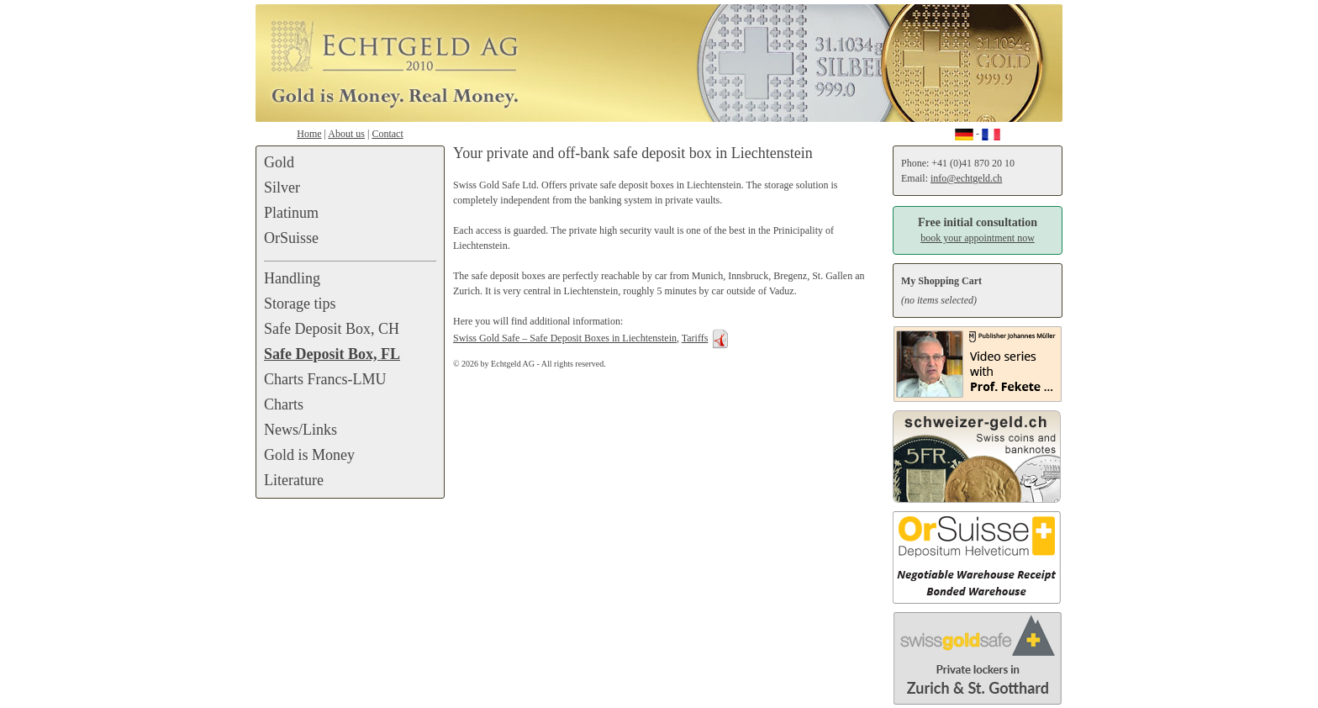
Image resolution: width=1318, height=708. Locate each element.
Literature (294, 480)
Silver (282, 187)
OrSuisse (291, 238)
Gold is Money (309, 454)
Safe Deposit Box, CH (331, 328)
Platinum (291, 212)
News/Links (300, 429)
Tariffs (695, 338)
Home (309, 134)
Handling (292, 278)
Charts (283, 404)
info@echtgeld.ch (966, 178)
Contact (387, 134)
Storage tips (300, 303)
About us (346, 134)
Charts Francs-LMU (325, 379)
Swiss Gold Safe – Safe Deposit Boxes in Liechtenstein (565, 338)
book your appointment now (977, 238)
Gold (279, 162)
